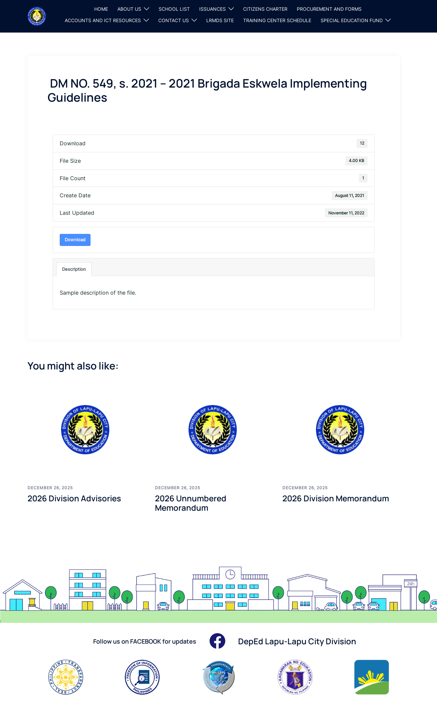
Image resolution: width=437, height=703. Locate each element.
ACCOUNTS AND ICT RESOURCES (103, 20)
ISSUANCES (212, 9)
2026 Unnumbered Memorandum (190, 503)
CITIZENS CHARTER (265, 9)
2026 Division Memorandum (335, 498)
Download (75, 239)
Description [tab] (74, 269)
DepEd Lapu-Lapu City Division (297, 641)
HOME (101, 9)
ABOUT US (129, 9)
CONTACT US (173, 20)
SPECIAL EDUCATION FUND (352, 20)
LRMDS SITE (220, 20)
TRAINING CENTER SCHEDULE (277, 20)
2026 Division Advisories (74, 498)
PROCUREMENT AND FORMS (329, 9)
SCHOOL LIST (174, 9)
